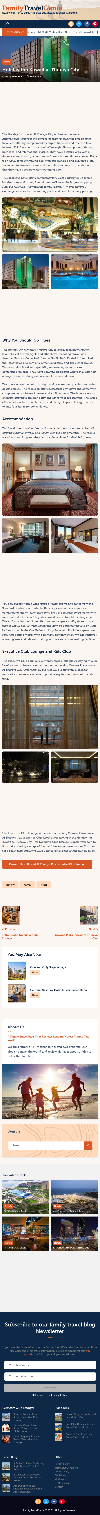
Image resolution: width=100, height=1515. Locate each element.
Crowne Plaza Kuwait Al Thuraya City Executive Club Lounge (47, 864)
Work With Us (62, 1479)
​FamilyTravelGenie (13, 76)
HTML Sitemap (62, 1483)
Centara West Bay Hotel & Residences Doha (58, 990)
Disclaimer (60, 1475)
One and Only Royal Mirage (48, 967)
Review (10, 884)
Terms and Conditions (66, 1468)
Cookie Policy (62, 1471)
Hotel (43, 884)
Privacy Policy (59, 1395)
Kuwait (27, 884)
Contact (59, 1487)
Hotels (7, 62)
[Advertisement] (25, 108)
